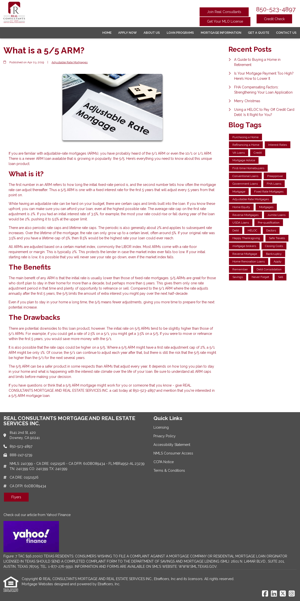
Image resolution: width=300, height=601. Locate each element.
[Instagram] (292, 594)
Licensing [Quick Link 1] (161, 427)
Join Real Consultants (224, 12)
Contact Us (286, 32)
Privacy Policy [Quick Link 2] (164, 436)
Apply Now (127, 32)
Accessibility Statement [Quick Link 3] (171, 445)
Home (107, 32)
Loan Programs (180, 32)
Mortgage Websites (38, 584)
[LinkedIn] (274, 594)
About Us (152, 32)
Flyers (16, 497)
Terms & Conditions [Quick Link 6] (169, 470)
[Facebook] (265, 594)
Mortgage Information (221, 32)
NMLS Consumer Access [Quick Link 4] (173, 453)
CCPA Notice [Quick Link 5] (163, 462)
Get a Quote (258, 32)
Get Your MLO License (225, 21)
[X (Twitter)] (283, 594)
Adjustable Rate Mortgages (70, 62)
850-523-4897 (276, 9)
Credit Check (274, 19)
